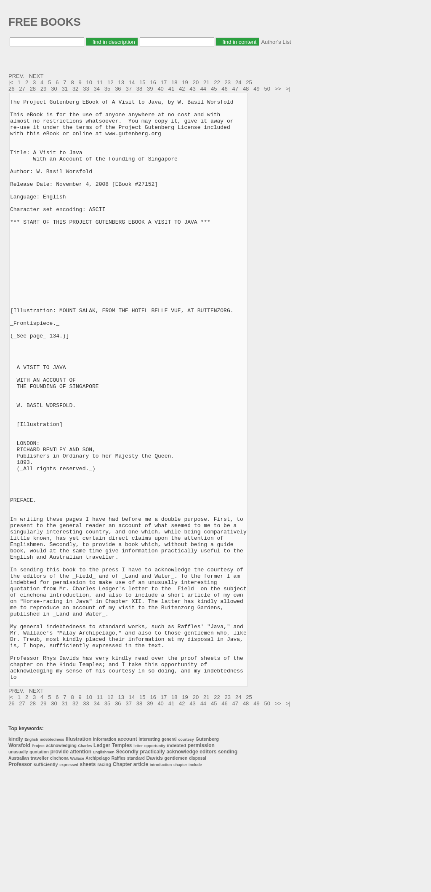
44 (203, 89)
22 (217, 82)
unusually (18, 868)
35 (107, 89)
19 (185, 82)
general (169, 855)
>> (279, 89)
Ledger (101, 862)
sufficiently (46, 880)
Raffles (118, 874)
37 (128, 89)
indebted (176, 861)
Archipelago (97, 874)
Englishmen (103, 868)
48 (246, 89)
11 (100, 82)
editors (208, 868)
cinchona (59, 874)
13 (121, 82)
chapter (180, 881)
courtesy (186, 856)
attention (80, 868)
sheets (88, 881)
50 (267, 89)
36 (118, 89)
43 (192, 89)
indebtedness (52, 856)
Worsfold (19, 862)
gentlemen (176, 874)
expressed (68, 881)
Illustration (78, 855)
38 (139, 89)
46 (224, 89)
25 (249, 82)
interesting (149, 855)
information (104, 855)
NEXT (37, 76)
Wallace (77, 875)
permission (201, 862)
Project (38, 862)
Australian (18, 874)
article (140, 881)
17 (164, 82)
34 (97, 89)
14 (132, 82)
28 (33, 89)
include (195, 881)
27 (22, 89)
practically (152, 868)
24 (238, 82)
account (127, 855)
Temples (122, 862)
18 (174, 82)
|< (11, 82)
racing (104, 880)
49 (256, 89)
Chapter (122, 881)
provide (59, 868)
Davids (154, 874)
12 (110, 82)
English (31, 856)
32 (75, 89)
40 (160, 89)
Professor (20, 881)
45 (214, 89)
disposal (197, 874)
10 (89, 82)
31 (65, 89)
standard (136, 874)
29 (43, 89)
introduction (161, 881)
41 (171, 89)
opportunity (154, 862)
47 (235, 89)
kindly (15, 855)
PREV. (17, 76)
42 (182, 89)
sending (227, 868)
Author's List (276, 42)
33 (86, 89)
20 (196, 82)
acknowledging (61, 862)
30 (54, 89)
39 (150, 89)
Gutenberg (207, 855)
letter (138, 862)
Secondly (127, 868)
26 (11, 89)
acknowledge (182, 868)
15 (142, 82)
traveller (40, 874)
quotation (39, 868)
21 (206, 82)
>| (289, 89)
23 (228, 82)
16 (153, 82)
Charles (85, 862)
